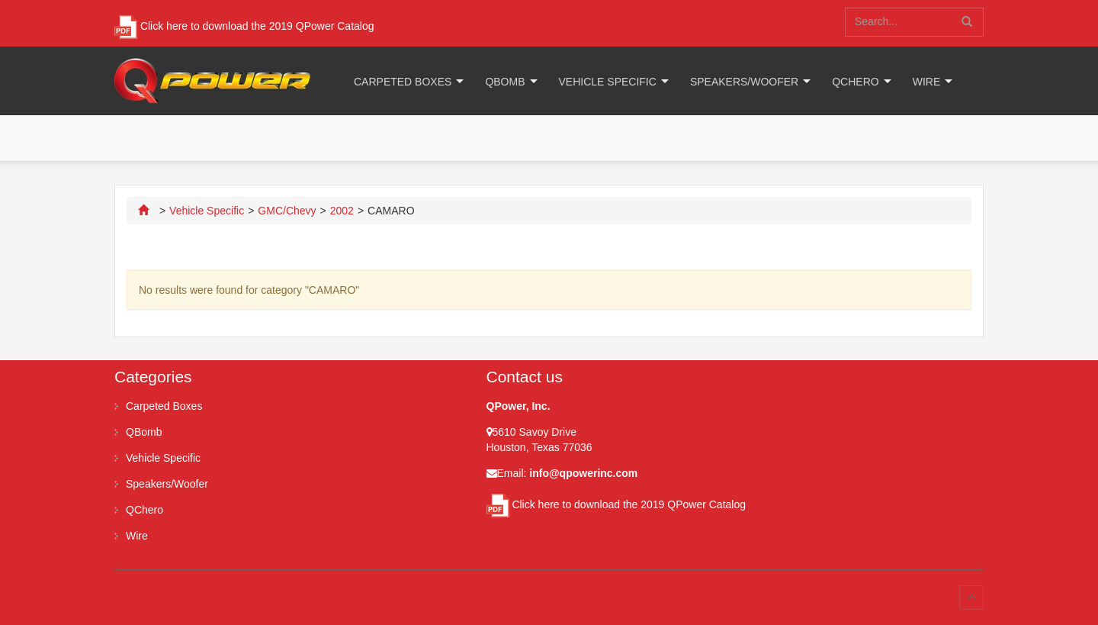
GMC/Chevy (287, 211)
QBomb (505, 82)
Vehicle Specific (608, 82)
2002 (342, 211)
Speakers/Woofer (744, 82)
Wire (927, 82)
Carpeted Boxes (402, 82)
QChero (855, 82)
